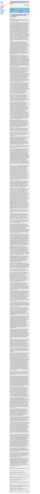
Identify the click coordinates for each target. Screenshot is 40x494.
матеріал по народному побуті (14, 182)
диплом (1, 9)
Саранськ (24, 474)
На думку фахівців (12, 120)
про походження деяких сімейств (18, 168)
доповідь (1, 13)
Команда (1, 1)
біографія (1, 7)
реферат (20, 12)
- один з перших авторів (18, 99)
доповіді (1, 12)
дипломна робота (3, 10)
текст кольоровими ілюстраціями (19, 398)
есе (0, 14)
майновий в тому (18, 145)
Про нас (1, 3)
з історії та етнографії (18, 81)
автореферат (2, 6)
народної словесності (25, 155)
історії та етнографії (25, 303)
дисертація (2, 11)
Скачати (11, 9)
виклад (1, 8)
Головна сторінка (4, 5)
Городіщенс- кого (25, 332)
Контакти (1, 2)
